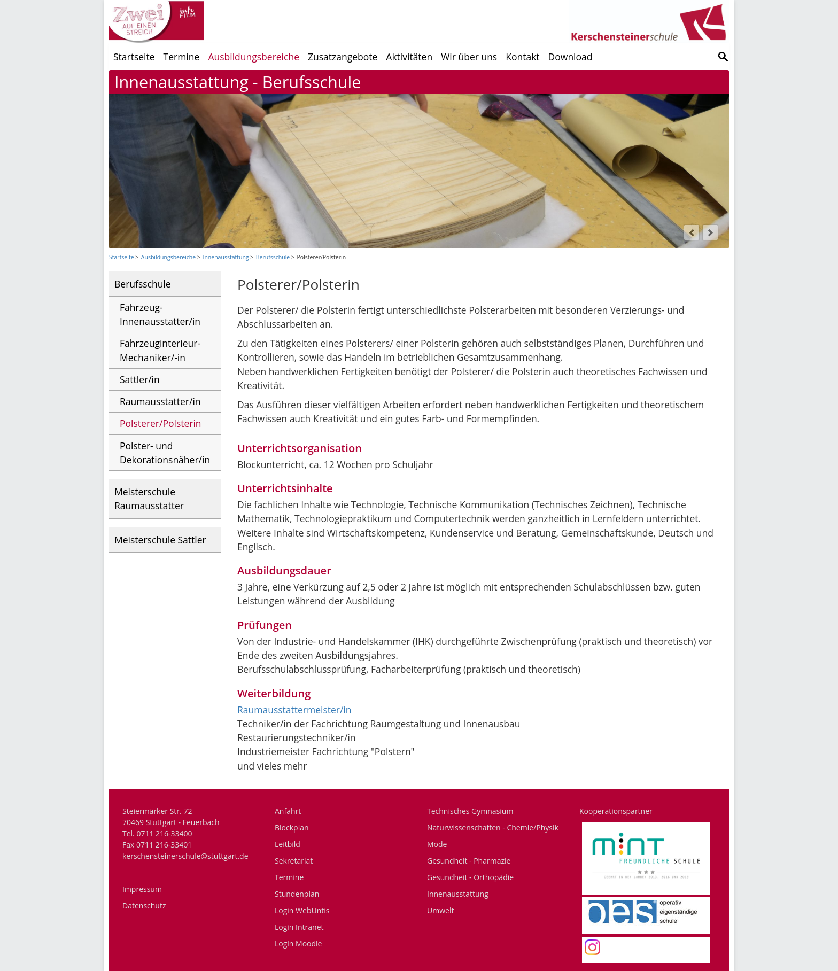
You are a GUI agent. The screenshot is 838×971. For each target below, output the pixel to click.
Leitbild (287, 844)
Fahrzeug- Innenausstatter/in (160, 314)
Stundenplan (297, 894)
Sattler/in (140, 379)
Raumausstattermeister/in (294, 709)
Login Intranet (299, 927)
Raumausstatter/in (160, 401)
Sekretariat (294, 861)
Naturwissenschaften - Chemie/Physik (492, 827)
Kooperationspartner (616, 811)
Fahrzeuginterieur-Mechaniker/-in (160, 350)
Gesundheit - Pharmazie (468, 861)
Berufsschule (273, 257)
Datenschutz (144, 905)
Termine (182, 56)
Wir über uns (469, 56)
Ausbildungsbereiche (253, 56)
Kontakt (522, 56)
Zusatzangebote (342, 56)
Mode (437, 844)
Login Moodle (298, 943)
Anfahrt (288, 811)
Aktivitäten (409, 56)
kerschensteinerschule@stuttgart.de (185, 856)
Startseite (134, 56)
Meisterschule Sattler (160, 539)
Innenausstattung (226, 257)
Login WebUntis (302, 910)
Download (570, 56)
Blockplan (292, 827)
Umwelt (440, 910)
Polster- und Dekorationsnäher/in (165, 452)
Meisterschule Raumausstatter (149, 498)
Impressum (142, 889)
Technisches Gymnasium (470, 811)
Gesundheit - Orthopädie (470, 877)
